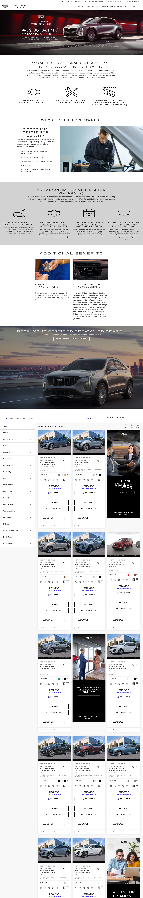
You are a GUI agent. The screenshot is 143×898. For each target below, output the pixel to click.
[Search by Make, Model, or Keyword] (47, 418)
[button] (69, 442)
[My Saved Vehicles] (136, 2)
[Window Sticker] (67, 480)
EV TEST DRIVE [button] (80, 6)
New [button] (88, 6)
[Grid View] (132, 426)
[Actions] (67, 461)
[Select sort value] (126, 426)
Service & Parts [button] (108, 6)
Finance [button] (128, 6)
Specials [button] (120, 6)
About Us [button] (137, 6)
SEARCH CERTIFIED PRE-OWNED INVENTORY (71, 339)
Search (88, 418)
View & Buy (54, 502)
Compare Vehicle (49, 526)
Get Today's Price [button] (54, 508)
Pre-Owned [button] (96, 6)
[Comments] (64, 480)
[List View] (137, 426)
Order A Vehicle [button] (132, 418)
